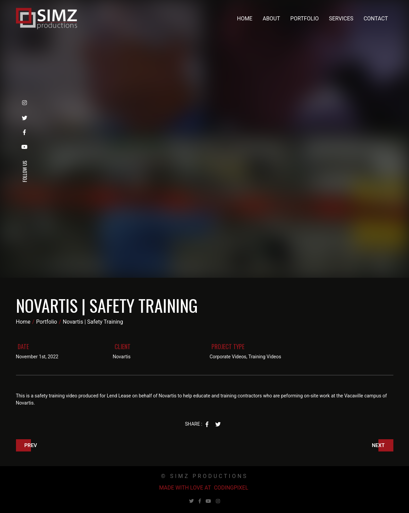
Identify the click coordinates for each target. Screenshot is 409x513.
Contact (375, 18)
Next (378, 445)
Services (341, 18)
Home (244, 18)
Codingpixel (231, 487)
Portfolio (304, 18)
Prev (30, 445)
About (271, 18)
